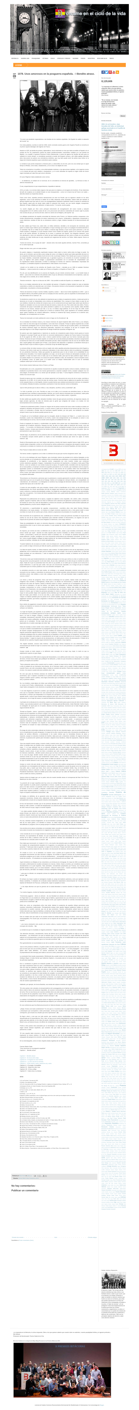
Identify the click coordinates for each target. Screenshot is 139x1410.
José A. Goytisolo (106, 851)
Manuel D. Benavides (112, 972)
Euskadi (124, 728)
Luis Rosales (110, 959)
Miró (120, 1038)
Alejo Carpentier (122, 503)
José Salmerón (120, 885)
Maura (109, 1023)
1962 (105, 483)
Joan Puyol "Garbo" (110, 839)
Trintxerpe (123, 1181)
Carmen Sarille (108, 633)
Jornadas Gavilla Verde (120, 849)
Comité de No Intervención (112, 661)
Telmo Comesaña (114, 1168)
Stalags (106, 1162)
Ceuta (118, 649)
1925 (110, 474)
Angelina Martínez (114, 539)
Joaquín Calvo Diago (115, 841)
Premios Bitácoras (122, 1089)
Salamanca (113, 1147)
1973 (112, 485)
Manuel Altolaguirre (110, 968)
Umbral (124, 1183)
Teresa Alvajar (104, 1171)
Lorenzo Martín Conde (106, 949)
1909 (122, 470)
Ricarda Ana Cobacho (112, 1132)
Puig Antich (116, 1094)
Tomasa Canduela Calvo (120, 1178)
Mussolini (110, 1043)
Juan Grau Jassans (114, 908)
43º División (113, 488)
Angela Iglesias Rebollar (112, 536)
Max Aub (103, 1025)
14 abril (112, 469)
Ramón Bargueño (105, 1108)
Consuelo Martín (112, 669)
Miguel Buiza (115, 1031)
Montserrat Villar (113, 1042)
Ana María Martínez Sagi (120, 520)
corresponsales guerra (113, 673)
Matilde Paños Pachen (120, 1021)
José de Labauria (119, 860)
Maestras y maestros (112, 963)
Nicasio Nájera (107, 1049)
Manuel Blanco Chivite (110, 970)
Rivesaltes (103, 1135)
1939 (107, 478)
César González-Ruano (117, 647)
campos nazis (116, 613)
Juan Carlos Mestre (118, 899)
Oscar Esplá (108, 1059)
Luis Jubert (121, 956)
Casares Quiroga (118, 637)
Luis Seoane (104, 961)
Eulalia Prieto (104, 728)
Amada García (118, 513)
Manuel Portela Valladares (120, 978)
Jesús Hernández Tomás (115, 836)
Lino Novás (117, 946)
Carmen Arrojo (122, 623)
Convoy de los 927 (121, 669)
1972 (109, 484)
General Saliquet (122, 780)
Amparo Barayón (122, 519)
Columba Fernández (105, 659)
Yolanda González (118, 1207)
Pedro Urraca (109, 1076)
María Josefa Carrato (117, 997)
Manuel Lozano (109, 975)
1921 (125, 472)
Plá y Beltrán (115, 1085)
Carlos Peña (104, 621)
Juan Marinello (112, 909)
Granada (119, 788)
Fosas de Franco (105, 750)
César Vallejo (112, 649)
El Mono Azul (111, 702)
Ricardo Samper (105, 1133)
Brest (110, 604)
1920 (122, 472)
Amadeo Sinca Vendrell (115, 515)
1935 (116, 476)
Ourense (114, 1059)
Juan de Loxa (118, 901)
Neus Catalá (119, 1047)
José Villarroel (117, 887)
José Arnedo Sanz (113, 855)
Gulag (113, 796)
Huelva (103, 810)
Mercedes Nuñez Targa (120, 1028)
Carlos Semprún (119, 621)
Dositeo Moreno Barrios (106, 693)
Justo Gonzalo (109, 926)
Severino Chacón (115, 1156)
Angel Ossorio (112, 532)
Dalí (102, 680)
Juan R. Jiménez (106, 913)
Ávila (102, 572)
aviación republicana (121, 570)
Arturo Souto (111, 563)
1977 (124, 484)
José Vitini (123, 887)
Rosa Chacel (122, 1142)
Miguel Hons (123, 1033)
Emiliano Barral (118, 711)
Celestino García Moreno (106, 646)
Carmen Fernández (112, 628)
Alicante (121, 510)
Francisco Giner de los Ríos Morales (109, 757)
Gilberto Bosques (110, 785)
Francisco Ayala (117, 754)
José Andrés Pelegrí (108, 853)
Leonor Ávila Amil (113, 935)
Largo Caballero (114, 931)
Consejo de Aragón (121, 666)
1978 (102, 486)
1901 (108, 470)
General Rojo (114, 780)
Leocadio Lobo (118, 933)
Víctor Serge (106, 1200)
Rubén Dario (117, 1145)
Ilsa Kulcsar (111, 817)
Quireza (112, 1097)
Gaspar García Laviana (120, 773)
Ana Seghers (116, 524)
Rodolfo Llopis (122, 1137)
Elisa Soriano (104, 707)
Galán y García (110, 771)
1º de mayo (121, 486)
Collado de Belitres (116, 657)
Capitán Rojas (122, 614)
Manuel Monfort (109, 977)
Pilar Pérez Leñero (121, 1083)
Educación (110, 700)
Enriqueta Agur (112, 719)
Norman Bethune (117, 1052)
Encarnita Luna (108, 717)
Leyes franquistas (116, 942)
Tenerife (120, 1168)
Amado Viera (108, 517)
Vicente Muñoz (122, 1195)
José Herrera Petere (121, 866)
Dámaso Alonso (107, 680)
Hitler (120, 806)
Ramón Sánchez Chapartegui (119, 1114)
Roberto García (108, 1137)
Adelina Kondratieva (121, 491)
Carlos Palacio (122, 620)
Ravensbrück (114, 1120)
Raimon (103, 1106)
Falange (108, 731)
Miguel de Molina (122, 1031)
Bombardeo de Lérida (120, 599)
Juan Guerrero (122, 908)
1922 (102, 474)
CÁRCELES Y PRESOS (63, 58)
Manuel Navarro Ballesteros (120, 977)
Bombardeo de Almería (106, 596)
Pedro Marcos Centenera (110, 1073)
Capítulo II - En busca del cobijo (29, 1058)
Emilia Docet (119, 709)
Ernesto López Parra (109, 723)
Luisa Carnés (112, 961)
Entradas (106, 287)
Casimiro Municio (105, 640)
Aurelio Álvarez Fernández (107, 566)
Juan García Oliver (114, 904)
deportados (104, 681)
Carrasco (103, 635)
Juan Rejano (110, 914)
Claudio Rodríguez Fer (115, 656)
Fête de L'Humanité (114, 747)
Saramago (103, 1152)
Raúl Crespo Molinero (116, 1118)
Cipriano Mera (105, 654)
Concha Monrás (105, 666)
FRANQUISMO (36, 58)
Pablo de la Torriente (107, 1061)
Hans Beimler (119, 798)
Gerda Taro (119, 783)
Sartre (107, 1152)
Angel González (112, 531)
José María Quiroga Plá (117, 878)
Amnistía (109, 519)
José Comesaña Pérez (110, 860)
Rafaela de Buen (121, 1104)
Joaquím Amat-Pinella (121, 839)
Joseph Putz (104, 896)
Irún (113, 820)
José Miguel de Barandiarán (119, 880)
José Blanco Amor (121, 856)
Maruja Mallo (115, 1014)
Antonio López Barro (121, 549)
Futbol (103, 767)
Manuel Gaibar (115, 973)
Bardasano (110, 575)
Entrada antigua (92, 1237)
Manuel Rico (104, 980)
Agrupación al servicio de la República (110, 495)
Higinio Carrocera (122, 805)
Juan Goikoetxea (119, 906)
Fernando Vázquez (105, 747)
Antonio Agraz (105, 546)
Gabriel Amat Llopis (121, 767)
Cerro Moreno (109, 647)
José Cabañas (113, 858)
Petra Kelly (111, 1079)
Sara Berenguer (122, 1150)
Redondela (108, 1121)
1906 (116, 470)
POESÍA (83, 58)
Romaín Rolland (113, 1138)
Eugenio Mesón (113, 726)
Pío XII (110, 1085)
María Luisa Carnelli (111, 999)
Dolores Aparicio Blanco (107, 688)
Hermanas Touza (116, 803)
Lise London (123, 946)
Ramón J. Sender (111, 1111)
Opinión (103, 1057)
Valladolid (109, 1188)
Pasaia (120, 1064)
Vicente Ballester (105, 1193)
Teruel (120, 1173)
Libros (37, 1178)
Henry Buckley (104, 801)
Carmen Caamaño (105, 625)
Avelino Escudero (111, 570)
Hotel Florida (122, 808)
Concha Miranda (122, 664)
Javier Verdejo (118, 831)
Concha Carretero (105, 664)
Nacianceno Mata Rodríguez (119, 1043)
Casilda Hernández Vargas (112, 639)
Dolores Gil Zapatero (109, 690)
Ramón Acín (123, 1106)
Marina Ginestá (122, 1009)
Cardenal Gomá (119, 616)
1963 (108, 483)
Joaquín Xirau (122, 844)
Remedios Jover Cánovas (117, 1121)
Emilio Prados (105, 714)
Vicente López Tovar (112, 1195)
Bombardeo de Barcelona (119, 596)
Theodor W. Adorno (117, 1174)
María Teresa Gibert (121, 1004)
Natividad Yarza (105, 1045)
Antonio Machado (106, 551)
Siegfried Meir (109, 1157)
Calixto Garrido (108, 609)
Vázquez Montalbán (106, 1190)
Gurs (117, 796)
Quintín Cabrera (105, 1097)
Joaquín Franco (110, 843)
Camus (124, 613)
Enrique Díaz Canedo (117, 717)
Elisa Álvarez (123, 705)
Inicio (55, 1237)
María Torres (108, 320)
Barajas (118, 573)
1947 (109, 479)
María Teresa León (107, 1006)
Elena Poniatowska (114, 705)
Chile (111, 652)
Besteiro (114, 590)
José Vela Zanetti (109, 887)
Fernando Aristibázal (121, 742)
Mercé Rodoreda (109, 1028)
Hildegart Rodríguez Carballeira (109, 806)
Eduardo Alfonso (117, 695)
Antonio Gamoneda (105, 548)
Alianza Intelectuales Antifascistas (109, 510)
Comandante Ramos (115, 659)
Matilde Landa (111, 1021)
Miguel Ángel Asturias (106, 1031)
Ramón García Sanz (106, 1109)
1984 (111, 486)
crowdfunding (122, 675)
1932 (106, 476)
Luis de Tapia (120, 954)
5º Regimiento (121, 488)
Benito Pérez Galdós (120, 587)
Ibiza (124, 812)
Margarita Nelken (116, 987)
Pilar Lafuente (114, 1083)
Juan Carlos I (109, 899)
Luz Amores (119, 961)
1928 (119, 474)
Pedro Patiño (120, 1073)
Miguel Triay (119, 1035)
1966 (116, 483)
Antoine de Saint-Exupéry (107, 541)
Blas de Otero (119, 592)
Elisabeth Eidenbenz (112, 707)
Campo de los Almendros (110, 611)
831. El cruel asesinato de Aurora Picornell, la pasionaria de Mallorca (118, 266)
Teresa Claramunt (112, 1171)
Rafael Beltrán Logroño (121, 1099)
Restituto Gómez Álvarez (119, 1125)
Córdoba (119, 671)
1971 (106, 484)
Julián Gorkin (109, 921)
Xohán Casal (104, 1207)
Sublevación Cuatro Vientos (114, 1164)
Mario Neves (104, 1011)
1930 (124, 474)
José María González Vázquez (109, 877)
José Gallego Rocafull (106, 863)
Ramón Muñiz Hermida (109, 1113)
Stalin (110, 1162)
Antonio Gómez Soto (111, 549)
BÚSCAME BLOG (102, 58)
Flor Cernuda (123, 747)
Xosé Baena (110, 1207)
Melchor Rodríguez (109, 1026)
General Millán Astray (115, 776)
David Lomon (115, 680)
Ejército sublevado (119, 700)
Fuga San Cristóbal (121, 766)
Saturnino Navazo (113, 1152)
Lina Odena (111, 946)
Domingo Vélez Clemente (107, 692)
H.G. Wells (114, 798)
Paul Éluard (119, 1068)
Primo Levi (111, 1092)
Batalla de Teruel (110, 582)
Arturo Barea (110, 561)
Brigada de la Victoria (116, 604)
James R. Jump (122, 829)
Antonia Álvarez (122, 543)
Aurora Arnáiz (110, 568)
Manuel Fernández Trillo (106, 973)
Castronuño (117, 642)
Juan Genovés (104, 906)
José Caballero (105, 858)
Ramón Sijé (104, 1116)
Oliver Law (111, 1056)
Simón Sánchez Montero (120, 1157)
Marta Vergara (111, 1011)
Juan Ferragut (120, 902)
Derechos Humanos (114, 681)
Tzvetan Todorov (118, 1183)
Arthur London (122, 560)
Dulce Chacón (122, 693)
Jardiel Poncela (104, 831)
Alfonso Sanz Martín (120, 507)
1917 (116, 472)
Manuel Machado (118, 975)
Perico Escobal (104, 1079)
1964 (111, 483)
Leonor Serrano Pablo (107, 937)
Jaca (106, 825)
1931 (103, 476)
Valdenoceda (122, 1185)
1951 (121, 479)
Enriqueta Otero (105, 721)
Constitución (104, 669)
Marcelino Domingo (116, 985)
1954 (106, 481)
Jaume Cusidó (111, 831)
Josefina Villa (119, 892)
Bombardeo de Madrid (107, 601)
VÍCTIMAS (45, 58)
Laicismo (123, 930)
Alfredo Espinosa (122, 508)
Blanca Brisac (111, 592)
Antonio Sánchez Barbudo (111, 554)
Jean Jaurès (104, 832)
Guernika (111, 792)
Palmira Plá (109, 1064)
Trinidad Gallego (117, 1181)
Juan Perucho (123, 911)
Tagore (118, 1166)
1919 (119, 472)
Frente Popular (114, 764)
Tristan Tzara (104, 1183)
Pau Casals (114, 1068)
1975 (118, 485)
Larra (120, 931)
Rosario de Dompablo (120, 1144)
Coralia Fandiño (112, 671)
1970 (102, 484)
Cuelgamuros (104, 678)
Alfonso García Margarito (107, 507)
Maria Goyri (108, 995)
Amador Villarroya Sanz (117, 517)
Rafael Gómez (104, 1103)
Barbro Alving (123, 573)
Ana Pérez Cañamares (121, 522)
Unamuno (104, 1185)
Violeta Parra (119, 1202)
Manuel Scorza (110, 980)
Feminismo (119, 740)
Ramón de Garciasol (113, 1108)
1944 (124, 478)
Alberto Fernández (117, 498)
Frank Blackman (122, 762)
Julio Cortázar (114, 925)
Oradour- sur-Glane (111, 1057)
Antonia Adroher (114, 543)
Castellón (118, 640)
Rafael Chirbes (104, 1101)
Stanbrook (114, 1162)
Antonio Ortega (107, 553)
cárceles (111, 616)
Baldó (109, 573)
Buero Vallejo (122, 606)
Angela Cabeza (118, 534)
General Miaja (105, 776)
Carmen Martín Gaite (23, 1178)
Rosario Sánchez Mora (107, 1145)
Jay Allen (123, 831)
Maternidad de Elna (109, 1019)
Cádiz (103, 609)
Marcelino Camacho (106, 985)
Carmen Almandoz (115, 623)
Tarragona (123, 1166)
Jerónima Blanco (117, 832)
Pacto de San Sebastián (114, 1062)
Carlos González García (113, 620)
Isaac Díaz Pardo (118, 820)
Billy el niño (123, 590)
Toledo (120, 1176)
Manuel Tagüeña (118, 980)
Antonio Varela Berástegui (114, 556)
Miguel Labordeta (105, 1035)
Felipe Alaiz (123, 735)
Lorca (117, 948)
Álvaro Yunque (111, 513)
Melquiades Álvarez (121, 1026)
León (124, 933)
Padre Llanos (123, 1062)
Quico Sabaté (122, 1096)
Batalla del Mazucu (112, 584)
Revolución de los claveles (120, 1128)
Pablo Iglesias (118, 1061)
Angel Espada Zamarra (120, 529)
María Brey (120, 990)
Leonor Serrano (122, 935)
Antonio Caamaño (122, 546)
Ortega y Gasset (121, 1057)
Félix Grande (108, 738)
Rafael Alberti (111, 1099)
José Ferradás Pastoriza (120, 861)
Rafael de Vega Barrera (121, 1101)
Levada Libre (109, 940)
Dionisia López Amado (120, 685)
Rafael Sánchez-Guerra (111, 1104)
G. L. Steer (107, 767)
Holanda (124, 806)
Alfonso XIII (113, 508)
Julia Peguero (113, 920)
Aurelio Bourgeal (118, 566)
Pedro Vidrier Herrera (117, 1076)
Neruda (107, 1047)
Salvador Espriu (112, 1149)
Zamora (124, 1207)
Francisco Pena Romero (111, 760)
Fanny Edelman (116, 731)
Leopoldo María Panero (116, 938)
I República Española (112, 812)
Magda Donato (122, 963)
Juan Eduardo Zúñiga (111, 902)
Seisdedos (108, 1156)
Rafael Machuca (113, 1103)
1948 (112, 479)
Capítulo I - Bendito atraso (27, 1056)
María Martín (104, 1001)
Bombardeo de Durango (106, 597)
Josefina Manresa (110, 892)
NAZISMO (75, 58)
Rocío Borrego (116, 1137)
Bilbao (118, 590)
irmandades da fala (106, 820)
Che (116, 651)
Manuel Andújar (118, 968)
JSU (125, 896)
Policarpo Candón (105, 1087)
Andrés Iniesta (104, 529)
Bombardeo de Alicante (120, 594)
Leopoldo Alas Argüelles (120, 937)
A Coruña (107, 490)
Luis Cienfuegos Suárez (111, 954)
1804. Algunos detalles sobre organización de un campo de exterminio (118, 255)
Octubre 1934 (111, 1054)
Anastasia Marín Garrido (106, 525)
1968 (122, 483)
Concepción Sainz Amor (120, 663)
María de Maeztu (110, 992)
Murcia (106, 1043)
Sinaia (109, 1159)
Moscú (119, 1042)
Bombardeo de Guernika (119, 597)
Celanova (124, 644)
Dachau (124, 678)
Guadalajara (104, 792)
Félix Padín (107, 740)
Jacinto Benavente (111, 825)
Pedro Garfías (115, 1071)
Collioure (124, 657)
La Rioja (113, 930)
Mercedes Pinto (105, 1030)
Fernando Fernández (112, 745)
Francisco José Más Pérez (110, 759)
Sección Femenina (112, 1154)
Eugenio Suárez (122, 726)
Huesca (108, 810)
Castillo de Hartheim (109, 642)
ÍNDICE (112, 58)
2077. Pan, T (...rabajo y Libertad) (116, 274)
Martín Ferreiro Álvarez (115, 1013)
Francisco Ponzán (109, 762)
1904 (113, 470)
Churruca (124, 652)
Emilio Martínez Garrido (120, 712)
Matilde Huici (104, 1021)
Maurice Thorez (115, 1023)
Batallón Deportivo (105, 585)
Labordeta (118, 930)
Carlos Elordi (108, 618)
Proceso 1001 (117, 1092)
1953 (102, 481)
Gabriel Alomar (113, 767)
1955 (109, 481)
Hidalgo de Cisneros (111, 805)
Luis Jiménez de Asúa (113, 956)
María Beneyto (113, 990)
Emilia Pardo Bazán (110, 711)
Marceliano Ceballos (113, 984)
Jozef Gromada (119, 896)
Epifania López (122, 721)
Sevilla (103, 1157)
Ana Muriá (113, 522)
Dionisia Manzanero (105, 687)
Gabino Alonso (109, 318)
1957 (115, 481)
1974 (115, 484)
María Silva (113, 1004)
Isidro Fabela (119, 824)
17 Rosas (116, 469)
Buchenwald (114, 606)
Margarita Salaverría (110, 989)
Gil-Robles (103, 785)
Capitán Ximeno (104, 616)
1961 (102, 483)
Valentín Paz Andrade (112, 1186)
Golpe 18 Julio (109, 786)
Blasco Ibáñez (110, 594)
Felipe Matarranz (105, 736)
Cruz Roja (112, 676)
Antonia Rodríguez (121, 544)
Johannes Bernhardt (106, 846)
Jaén (124, 825)
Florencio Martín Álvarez (107, 748)
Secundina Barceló (121, 1154)
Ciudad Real (112, 654)
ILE (108, 817)
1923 (105, 474)
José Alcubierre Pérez (118, 851)
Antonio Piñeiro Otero (116, 553)
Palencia (103, 1064)
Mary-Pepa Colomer (121, 1016)
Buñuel (103, 608)
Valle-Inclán (116, 1188)
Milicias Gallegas (105, 1038)
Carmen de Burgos (117, 627)
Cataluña (123, 642)
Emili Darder (113, 709)
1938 (103, 478)
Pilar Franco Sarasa (105, 1083)
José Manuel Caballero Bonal (113, 875)
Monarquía (112, 1040)
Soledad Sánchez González (112, 1161)
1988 (116, 486)
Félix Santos (113, 740)
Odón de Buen (118, 1054)
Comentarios (107, 291)
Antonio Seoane (122, 554)
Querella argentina (114, 1096)
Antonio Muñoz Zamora (117, 551)
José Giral (116, 865)
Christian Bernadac (117, 652)
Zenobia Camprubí (110, 1209)
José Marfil (123, 875)
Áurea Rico (123, 565)
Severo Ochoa (122, 1156)
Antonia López (113, 544)
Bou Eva (106, 604)
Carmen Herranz (109, 630)
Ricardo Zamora (122, 1133)
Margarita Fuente (108, 987)
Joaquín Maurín (118, 843)
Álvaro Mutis (104, 513)
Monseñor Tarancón (121, 1040)
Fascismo (123, 731)
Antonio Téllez (104, 556)
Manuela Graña (104, 984)
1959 (121, 481)
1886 (102, 470)
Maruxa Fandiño (111, 1016)
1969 (124, 483)
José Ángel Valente (118, 853)
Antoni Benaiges (117, 541)
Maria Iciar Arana (116, 995)
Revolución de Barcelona (107, 1128)
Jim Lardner (107, 837)
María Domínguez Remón (112, 994)
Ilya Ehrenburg (118, 817)
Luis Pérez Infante (110, 958)
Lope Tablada (113, 948)
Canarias (103, 614)
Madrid (103, 963)
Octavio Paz (104, 1054)
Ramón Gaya (114, 1109)
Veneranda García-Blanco (117, 1190)
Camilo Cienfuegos (122, 609)
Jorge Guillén (113, 848)
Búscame (112, 608)
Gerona (124, 783)
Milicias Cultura (122, 1037)
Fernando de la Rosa (106, 743)
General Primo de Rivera (116, 778)
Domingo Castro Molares (120, 690)
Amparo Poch (104, 520)
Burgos (107, 608)
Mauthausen (122, 1023)
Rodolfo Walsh (104, 1138)
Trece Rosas (104, 1181)
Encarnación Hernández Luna (112, 716)
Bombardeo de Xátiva (106, 602)
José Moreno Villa (118, 882)
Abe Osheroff (114, 490)
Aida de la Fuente (119, 496)
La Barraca (109, 928)
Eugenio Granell (105, 726)
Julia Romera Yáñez (121, 920)
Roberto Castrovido (117, 1135)
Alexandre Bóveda (106, 505)
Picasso (109, 1081)
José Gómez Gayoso (110, 866)
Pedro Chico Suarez (106, 1071)
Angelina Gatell (105, 539)
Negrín (103, 1047)
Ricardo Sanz (113, 1133)
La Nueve (121, 928)
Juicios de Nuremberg (118, 918)
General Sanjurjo (105, 781)
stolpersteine (104, 1164)
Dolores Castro (117, 688)
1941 (114, 478)
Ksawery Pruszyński (118, 926)
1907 (119, 470)
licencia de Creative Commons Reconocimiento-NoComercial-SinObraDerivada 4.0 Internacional (113, 376)
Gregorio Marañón (111, 790)
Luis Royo (116, 959)
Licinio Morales (104, 946)
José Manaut (119, 873)
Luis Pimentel (119, 958)
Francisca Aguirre (116, 752)
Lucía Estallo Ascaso (117, 951)
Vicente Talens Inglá (115, 1197)
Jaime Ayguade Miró (106, 827)
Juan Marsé (120, 909)
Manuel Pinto (111, 978)
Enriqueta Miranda (121, 719)
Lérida (124, 938)
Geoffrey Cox (122, 781)
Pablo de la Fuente (121, 1059)
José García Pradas (109, 865)
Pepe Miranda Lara (114, 1078)
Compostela (104, 663)
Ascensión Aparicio (105, 565)
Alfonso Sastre (105, 508)
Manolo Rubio (108, 966)
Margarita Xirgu (119, 989)
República (115, 1123)
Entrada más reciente (18, 1237)
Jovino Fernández (112, 896)
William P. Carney (117, 1205)
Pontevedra (114, 1087)
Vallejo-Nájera (123, 1188)
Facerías (103, 731)
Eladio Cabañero (122, 702)
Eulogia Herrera (111, 728)
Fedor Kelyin (116, 735)
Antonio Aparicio (113, 546)
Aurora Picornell (116, 568)
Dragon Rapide (115, 693)
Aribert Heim (118, 558)
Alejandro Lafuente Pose (111, 503)
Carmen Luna (108, 632)
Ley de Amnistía (118, 940)
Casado (112, 637)
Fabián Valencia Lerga (120, 730)
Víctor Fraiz (104, 1198)
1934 (113, 476)
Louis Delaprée (108, 951)
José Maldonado (111, 873)
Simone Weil (104, 1159)
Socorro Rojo (114, 1159)
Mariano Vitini (110, 1009)
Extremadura (108, 730)
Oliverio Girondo (119, 1056)
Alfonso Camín (122, 505)
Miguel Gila (104, 1033)
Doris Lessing (116, 692)
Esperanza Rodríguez (121, 724)
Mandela (120, 965)
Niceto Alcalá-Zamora (117, 1049)
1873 (119, 469)
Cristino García (114, 675)
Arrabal (110, 560)
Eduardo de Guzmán (115, 697)
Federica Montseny (116, 733)
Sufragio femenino (112, 1166)
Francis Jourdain (108, 752)
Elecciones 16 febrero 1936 (109, 704)
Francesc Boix (117, 750)
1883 (125, 469)
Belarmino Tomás (105, 587)
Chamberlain (123, 649)
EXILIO (53, 58)
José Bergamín (112, 856)
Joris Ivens (111, 849)
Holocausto (104, 808)
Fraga (112, 750)
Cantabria (108, 614)
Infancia (123, 819)
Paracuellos (115, 1064)
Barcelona (104, 575)
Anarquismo (122, 524)
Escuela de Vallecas (110, 724)
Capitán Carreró (115, 614)
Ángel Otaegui (119, 532)
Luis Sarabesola (122, 959)
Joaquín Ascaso (105, 841)
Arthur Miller (104, 561)
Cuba (117, 676)
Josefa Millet (114, 889)
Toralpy (111, 1180)
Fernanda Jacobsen (110, 742)
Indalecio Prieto (115, 819)
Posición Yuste (104, 1089)
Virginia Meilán (115, 1204)
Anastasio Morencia (117, 525)
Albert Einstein (109, 498)
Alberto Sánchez (107, 500)
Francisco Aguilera (109, 754)
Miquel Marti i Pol (114, 1038)
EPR (103, 723)
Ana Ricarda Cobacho (106, 524)
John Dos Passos (122, 846)
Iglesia (103, 813)
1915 (114, 472)
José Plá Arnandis (119, 884)
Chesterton (119, 651)
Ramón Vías (123, 1116)
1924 (108, 474)
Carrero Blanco (109, 635)
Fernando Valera (122, 745)
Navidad (117, 1045)
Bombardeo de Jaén (107, 599)
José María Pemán (105, 878)
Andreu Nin (111, 529)
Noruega (124, 1052)
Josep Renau (115, 894)
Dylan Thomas (109, 695)
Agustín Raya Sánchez (109, 496)
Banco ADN (113, 573)
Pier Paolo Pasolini (116, 1081)
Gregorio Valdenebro (121, 790)
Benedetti (111, 587)
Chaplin (103, 651)
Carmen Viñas (122, 633)
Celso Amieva (116, 646)
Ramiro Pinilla (116, 1106)
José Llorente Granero (113, 868)
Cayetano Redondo (114, 644)
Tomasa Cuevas (105, 1180)
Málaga (103, 965)
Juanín (115, 916)
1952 (124, 479)
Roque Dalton (115, 1142)
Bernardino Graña (105, 589)
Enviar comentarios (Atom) (26, 1240)
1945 (102, 479)
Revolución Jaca (105, 1130)
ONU (124, 1056)
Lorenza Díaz (123, 948)
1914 (111, 472)
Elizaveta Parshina (122, 707)
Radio (116, 1097)
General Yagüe (114, 781)
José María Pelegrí (121, 877)
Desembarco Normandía (106, 683)
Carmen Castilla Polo (114, 625)
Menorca (103, 1028)
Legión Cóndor (110, 933)
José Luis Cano (107, 870)
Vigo (115, 1202)
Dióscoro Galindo (115, 687)
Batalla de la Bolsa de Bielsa (114, 580)
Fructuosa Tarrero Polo (110, 766)
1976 (121, 484)
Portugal (124, 1087)
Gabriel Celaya (105, 769)
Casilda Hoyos (122, 639)
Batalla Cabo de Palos (115, 577)
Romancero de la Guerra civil (113, 1140)
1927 (116, 474)
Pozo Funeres (114, 1089)
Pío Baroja (104, 1085)
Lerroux (103, 940)
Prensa (103, 1091)
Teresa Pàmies (104, 1173)
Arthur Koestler (115, 560)
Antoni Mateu (107, 543)
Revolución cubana (121, 1127)
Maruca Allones (108, 1014)
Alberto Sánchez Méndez (117, 500)
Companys (123, 661)
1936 (120, 476)
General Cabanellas (121, 774)
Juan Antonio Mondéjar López (108, 897)
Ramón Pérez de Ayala (120, 1113)
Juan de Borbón (109, 901)
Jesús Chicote (119, 834)
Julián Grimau (115, 921)
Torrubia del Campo (121, 1180)
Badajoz (110, 572)
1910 (125, 470)
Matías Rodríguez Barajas (120, 1019)
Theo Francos (109, 1174)
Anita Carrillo (123, 539)
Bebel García (123, 585)
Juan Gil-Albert (111, 906)
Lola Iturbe (107, 948)
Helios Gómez (115, 800)
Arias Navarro (112, 558)
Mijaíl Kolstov (114, 1037)
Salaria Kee (118, 1147)
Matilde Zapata (104, 1023)
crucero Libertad (105, 676)
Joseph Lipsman (122, 894)
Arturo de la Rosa (118, 561)
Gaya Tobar (104, 774)
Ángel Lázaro (119, 531)
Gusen (120, 796)
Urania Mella (110, 1185)
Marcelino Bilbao (122, 984)
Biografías (104, 592)
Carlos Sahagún (111, 621)
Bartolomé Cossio (117, 575)
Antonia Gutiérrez (105, 544)
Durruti (103, 695)
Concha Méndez (114, 664)
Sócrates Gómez (122, 1159)
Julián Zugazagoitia (118, 923)
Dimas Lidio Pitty (110, 685)
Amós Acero (115, 519)
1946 (106, 479)
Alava (124, 496)
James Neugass (114, 829)
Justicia (120, 925)
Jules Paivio (107, 920)
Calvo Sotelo (114, 609)
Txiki (112, 1183)
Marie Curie (115, 1009)
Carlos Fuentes (115, 618)
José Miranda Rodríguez (107, 882)
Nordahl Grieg (110, 1052)
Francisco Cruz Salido (121, 755)
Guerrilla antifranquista (115, 794)
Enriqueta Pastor (114, 721)
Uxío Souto (116, 1185)
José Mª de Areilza (108, 872)
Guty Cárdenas (108, 798)
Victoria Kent (113, 1200)
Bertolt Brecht (108, 590)
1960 (124, 481)
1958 (118, 481)
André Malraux (122, 527)
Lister (102, 948)
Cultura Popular (117, 678)
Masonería (104, 1018)
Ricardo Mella (122, 1132)
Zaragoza (103, 1209)
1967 (119, 483)
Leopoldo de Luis (106, 938)
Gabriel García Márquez (115, 769)
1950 (118, 479)
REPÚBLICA (15, 58)
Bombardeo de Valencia (120, 601)
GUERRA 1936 (25, 58)
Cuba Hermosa (122, 676)
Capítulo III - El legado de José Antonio (31, 1059)
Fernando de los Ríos (116, 743)
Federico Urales (108, 735)
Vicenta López (112, 1191)
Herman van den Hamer (106, 803)
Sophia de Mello (122, 1161)
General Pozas (107, 778)
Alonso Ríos (123, 512)
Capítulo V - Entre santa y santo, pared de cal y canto (36, 1063)
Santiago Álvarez (114, 1150)
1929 (121, 474)
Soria (102, 1162)
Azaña (106, 572)
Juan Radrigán (115, 913)
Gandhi (109, 773)
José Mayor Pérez (108, 880)
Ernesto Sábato (118, 723)
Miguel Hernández (114, 1033)
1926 (113, 474)
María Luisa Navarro (121, 999)
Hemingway (122, 800)
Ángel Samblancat (110, 534)
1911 (102, 472)
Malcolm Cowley (109, 965)
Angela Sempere (110, 537)
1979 (105, 486)
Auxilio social (104, 570)
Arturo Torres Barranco (120, 563)
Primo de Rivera (121, 1090)
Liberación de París (114, 944)
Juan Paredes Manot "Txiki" (112, 911)
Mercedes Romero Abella (115, 1030)
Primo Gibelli (104, 1092)
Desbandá (123, 681)
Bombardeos (114, 603)
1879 (122, 469)
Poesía (123, 1085)
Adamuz (113, 491)
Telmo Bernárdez (105, 1168)
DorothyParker (123, 692)
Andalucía (107, 527)
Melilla (115, 1026)
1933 (110, 476)
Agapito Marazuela (118, 493)
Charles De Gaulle (109, 651)
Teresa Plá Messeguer (113, 1173)
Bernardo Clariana (113, 589)
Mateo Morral (119, 1018)
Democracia (122, 680)
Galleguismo (104, 773)
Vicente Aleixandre (121, 1192)
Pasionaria (115, 1066)
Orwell (103, 1059)
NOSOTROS (91, 58)
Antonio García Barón (116, 548)
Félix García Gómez (114, 736)
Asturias (112, 565)
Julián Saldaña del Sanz (107, 923)
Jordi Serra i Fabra (105, 848)
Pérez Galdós (123, 1078)
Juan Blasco (117, 897)
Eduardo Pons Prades (115, 699)
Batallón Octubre (115, 585)
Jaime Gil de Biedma (117, 827)
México (124, 1030)
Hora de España (113, 808)
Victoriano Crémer (121, 1200)
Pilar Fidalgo (123, 1081)
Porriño (119, 1087)
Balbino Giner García (117, 572)
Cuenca (111, 678)
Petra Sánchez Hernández (120, 1079)
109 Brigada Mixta (105, 469)
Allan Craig (108, 512)
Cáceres (124, 608)
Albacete (103, 498)
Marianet (119, 1007)
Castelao (113, 640)
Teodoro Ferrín (122, 1169)
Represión (108, 1123)
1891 (105, 470)
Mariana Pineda (112, 1007)
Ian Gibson (120, 812)
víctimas (123, 1197)
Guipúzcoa (108, 796)
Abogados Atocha (121, 490)
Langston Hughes (105, 931)
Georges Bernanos (105, 783)
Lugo (111, 953)
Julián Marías (122, 921)
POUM (109, 1089)
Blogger (102, 1405)
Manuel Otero (104, 978)
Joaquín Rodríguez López (111, 844)
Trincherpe (110, 1181)
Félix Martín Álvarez (115, 738)
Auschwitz (123, 568)
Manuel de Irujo (122, 972)
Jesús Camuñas (112, 834)
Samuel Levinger (105, 1150)
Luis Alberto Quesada (118, 953)
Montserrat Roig (105, 1042)
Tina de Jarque (108, 1176)
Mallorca (115, 965)
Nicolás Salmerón (116, 1050)
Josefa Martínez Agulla (106, 889)
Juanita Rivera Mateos (106, 918)
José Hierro (104, 868)
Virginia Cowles (107, 1204)
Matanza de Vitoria (111, 1018)
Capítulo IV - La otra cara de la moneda (31, 1061)
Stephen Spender (121, 1162)
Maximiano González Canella (114, 1025)
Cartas (120, 635)
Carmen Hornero (117, 630)
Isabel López (118, 822)
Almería (117, 512)
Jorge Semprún (105, 849)
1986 (114, 486)
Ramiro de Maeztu (109, 1106)
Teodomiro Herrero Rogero (111, 1169)
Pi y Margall (104, 1081)
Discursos (122, 687)
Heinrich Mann (108, 800)
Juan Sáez (118, 914)
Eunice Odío (118, 728)
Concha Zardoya (112, 666)
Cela (120, 644)
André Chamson (114, 527)
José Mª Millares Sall (118, 872)
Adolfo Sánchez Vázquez (107, 493)
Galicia (123, 771)
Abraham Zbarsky (105, 491)
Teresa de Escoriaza (121, 1171)
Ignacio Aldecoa (111, 813)
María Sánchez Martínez (120, 1002)
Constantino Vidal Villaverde (119, 668)
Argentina (106, 558)
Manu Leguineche (116, 966)
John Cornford (114, 846)
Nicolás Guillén (108, 1050)
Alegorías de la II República (114, 502)
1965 (113, 483)
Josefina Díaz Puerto (117, 890)
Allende (113, 512)
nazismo (123, 1045)
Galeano (118, 771)
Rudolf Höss (107, 1147)
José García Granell (115, 863)
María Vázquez (118, 1006)
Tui (109, 1183)
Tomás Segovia (109, 1178)
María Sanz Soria (105, 1004)
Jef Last (110, 832)
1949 (115, 479)
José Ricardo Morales (112, 885)
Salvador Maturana (121, 1149)
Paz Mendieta (115, 1069)
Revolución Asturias (107, 1127)
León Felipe (104, 935)
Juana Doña (111, 916)
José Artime (120, 855)
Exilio (103, 730)
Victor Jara (116, 1198)
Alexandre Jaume (115, 505)
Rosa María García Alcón (107, 1144)
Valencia (103, 1187)
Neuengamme (113, 1047)
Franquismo (32, 1178)
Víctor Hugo (110, 1198)
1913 (108, 472)
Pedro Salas (119, 1074)
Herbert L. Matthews (121, 801)
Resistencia (109, 1125)
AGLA (124, 493)
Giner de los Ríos (118, 785)
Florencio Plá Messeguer (120, 748)
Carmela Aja (107, 623)
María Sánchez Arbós (109, 1002)
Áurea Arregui (118, 565)
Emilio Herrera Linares (109, 712)
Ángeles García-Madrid (120, 537)
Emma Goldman (115, 714)
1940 (111, 478)
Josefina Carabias (106, 890)
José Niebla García (109, 884)
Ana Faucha (111, 520)
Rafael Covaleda (111, 1101)
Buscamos (118, 608)
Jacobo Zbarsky (119, 825)
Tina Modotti (115, 1176)
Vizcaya (121, 1204)
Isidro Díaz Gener (111, 824)
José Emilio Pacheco (109, 861)
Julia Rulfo (103, 921)
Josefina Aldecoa (121, 889)
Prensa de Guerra (112, 1091)
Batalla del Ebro (118, 582)
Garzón (113, 773)
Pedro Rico (113, 1074)
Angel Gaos (104, 531)
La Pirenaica (108, 930)
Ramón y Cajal (105, 1118)
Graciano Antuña (113, 788)
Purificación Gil (104, 1096)
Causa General (104, 644)
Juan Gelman (122, 904)
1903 (111, 470)
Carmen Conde (109, 627)
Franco (116, 762)
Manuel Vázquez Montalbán (119, 982)
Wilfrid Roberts (109, 1205)
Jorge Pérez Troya (122, 848)
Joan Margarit (119, 837)
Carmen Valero (115, 633)
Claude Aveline (104, 656)
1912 (106, 472)
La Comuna (115, 928)
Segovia (103, 1156)
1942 (117, 478)
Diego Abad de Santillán (117, 683)
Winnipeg (123, 1205)
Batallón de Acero (121, 584)
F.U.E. (113, 730)
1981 (108, 486)
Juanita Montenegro (121, 916)
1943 (121, 478)
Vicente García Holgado (115, 1193)
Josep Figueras (108, 894)
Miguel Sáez (113, 1035)
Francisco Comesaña (110, 755)
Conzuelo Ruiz (104, 671)
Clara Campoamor (120, 654)
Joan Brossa (113, 837)
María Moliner (119, 1001)
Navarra (112, 1045)
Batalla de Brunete (112, 578)
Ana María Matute (105, 522)
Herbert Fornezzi (112, 801)
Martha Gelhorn (118, 1011)
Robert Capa (109, 1135)
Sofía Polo (103, 1161)
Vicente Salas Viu (105, 1197)
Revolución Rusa (116, 1130)
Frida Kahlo (120, 764)
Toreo (114, 1180)
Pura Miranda (123, 1094)
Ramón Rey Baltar (106, 1114)
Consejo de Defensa (106, 668)
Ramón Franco (122, 1108)
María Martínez (111, 1001)
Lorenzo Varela (115, 949)
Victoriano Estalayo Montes (107, 1202)
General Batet (111, 774)
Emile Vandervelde (105, 709)
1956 (112, 481)
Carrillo (115, 635)
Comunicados (110, 663)
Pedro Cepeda (122, 1069)
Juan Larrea (104, 909)
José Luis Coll (114, 870)
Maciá (124, 961)
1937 (124, 476)
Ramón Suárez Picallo (113, 1116)
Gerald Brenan (113, 783)
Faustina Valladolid (105, 733)
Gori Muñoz (106, 788)
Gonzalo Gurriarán (118, 786)
